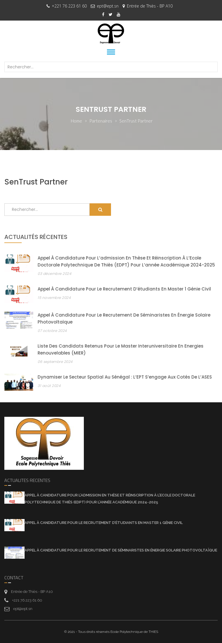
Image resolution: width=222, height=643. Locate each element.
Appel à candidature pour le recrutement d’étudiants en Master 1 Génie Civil (124, 289)
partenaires (100, 120)
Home (76, 120)
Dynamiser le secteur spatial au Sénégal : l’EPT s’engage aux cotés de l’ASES (125, 377)
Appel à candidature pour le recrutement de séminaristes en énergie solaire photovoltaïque (121, 550)
